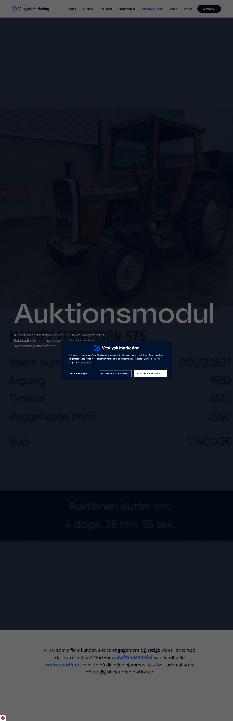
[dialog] (116, 360)
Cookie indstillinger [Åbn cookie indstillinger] (78, 373)
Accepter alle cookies (150, 373)
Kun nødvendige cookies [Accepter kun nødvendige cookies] (115, 373)
